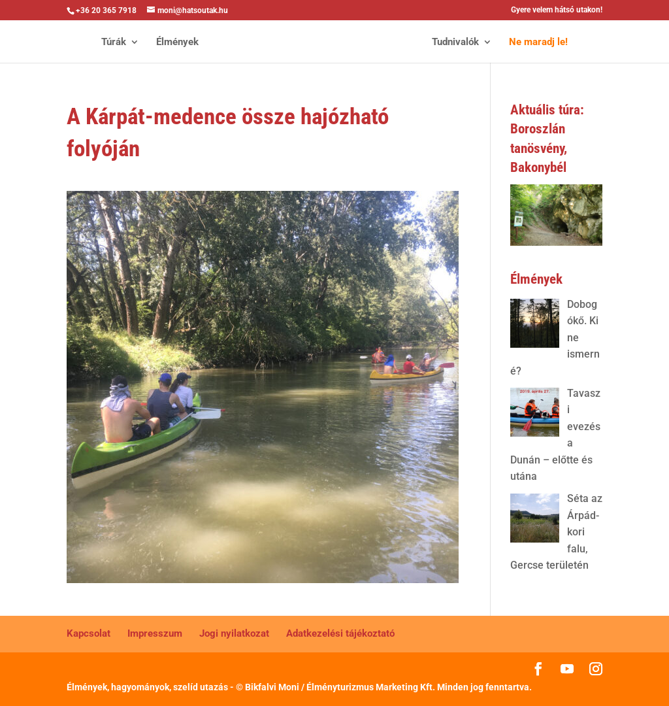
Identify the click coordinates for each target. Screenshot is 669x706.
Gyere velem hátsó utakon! (556, 10)
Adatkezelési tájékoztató (340, 633)
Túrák (113, 42)
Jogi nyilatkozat (234, 633)
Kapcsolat (88, 633)
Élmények (177, 42)
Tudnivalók (455, 42)
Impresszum (154, 633)
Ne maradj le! (538, 42)
